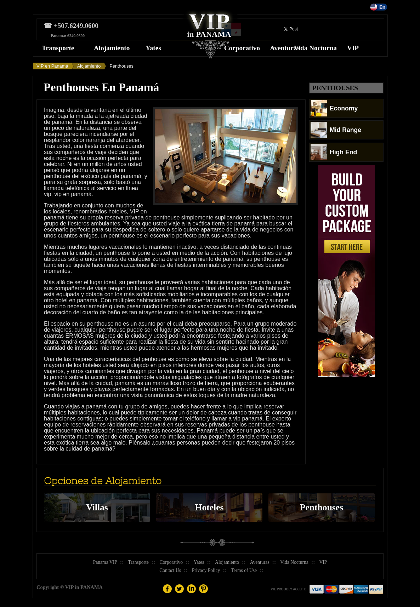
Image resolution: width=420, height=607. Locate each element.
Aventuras (285, 48)
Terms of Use (244, 570)
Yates (153, 48)
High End (334, 152)
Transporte (58, 48)
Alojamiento (112, 48)
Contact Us (170, 570)
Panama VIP (105, 562)
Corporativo (242, 48)
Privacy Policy (206, 570)
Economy (334, 108)
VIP (353, 48)
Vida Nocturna (315, 48)
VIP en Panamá (52, 66)
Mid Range (336, 130)
